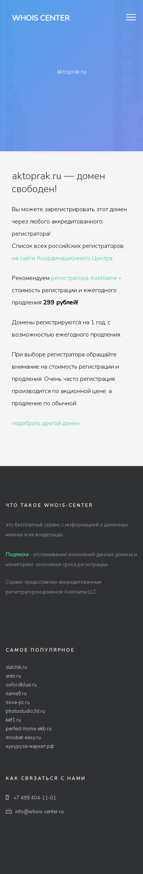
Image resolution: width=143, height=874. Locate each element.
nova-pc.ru (18, 702)
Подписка (17, 554)
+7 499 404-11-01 (31, 798)
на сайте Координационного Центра (62, 258)
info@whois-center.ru (35, 811)
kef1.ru (13, 720)
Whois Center (40, 18)
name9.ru (16, 693)
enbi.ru (13, 676)
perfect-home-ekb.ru (28, 728)
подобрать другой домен (46, 423)
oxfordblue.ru (21, 684)
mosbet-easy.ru (23, 737)
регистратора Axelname (84, 278)
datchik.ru (16, 667)
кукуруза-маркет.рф (30, 746)
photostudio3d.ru (25, 711)
